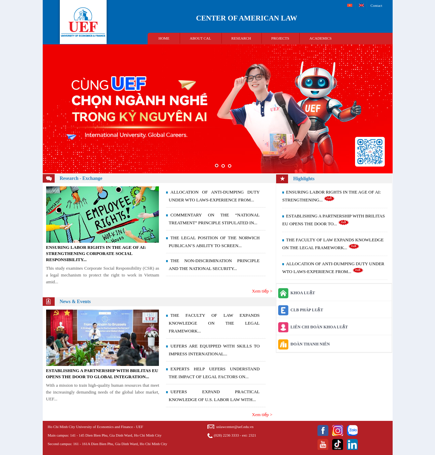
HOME (164, 38)
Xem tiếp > (262, 291)
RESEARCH (241, 38)
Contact (376, 5)
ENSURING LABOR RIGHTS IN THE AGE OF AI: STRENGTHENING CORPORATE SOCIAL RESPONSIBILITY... (96, 253)
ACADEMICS (321, 38)
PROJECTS (280, 38)
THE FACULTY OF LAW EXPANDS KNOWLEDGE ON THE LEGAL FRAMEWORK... (214, 323)
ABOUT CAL (200, 38)
